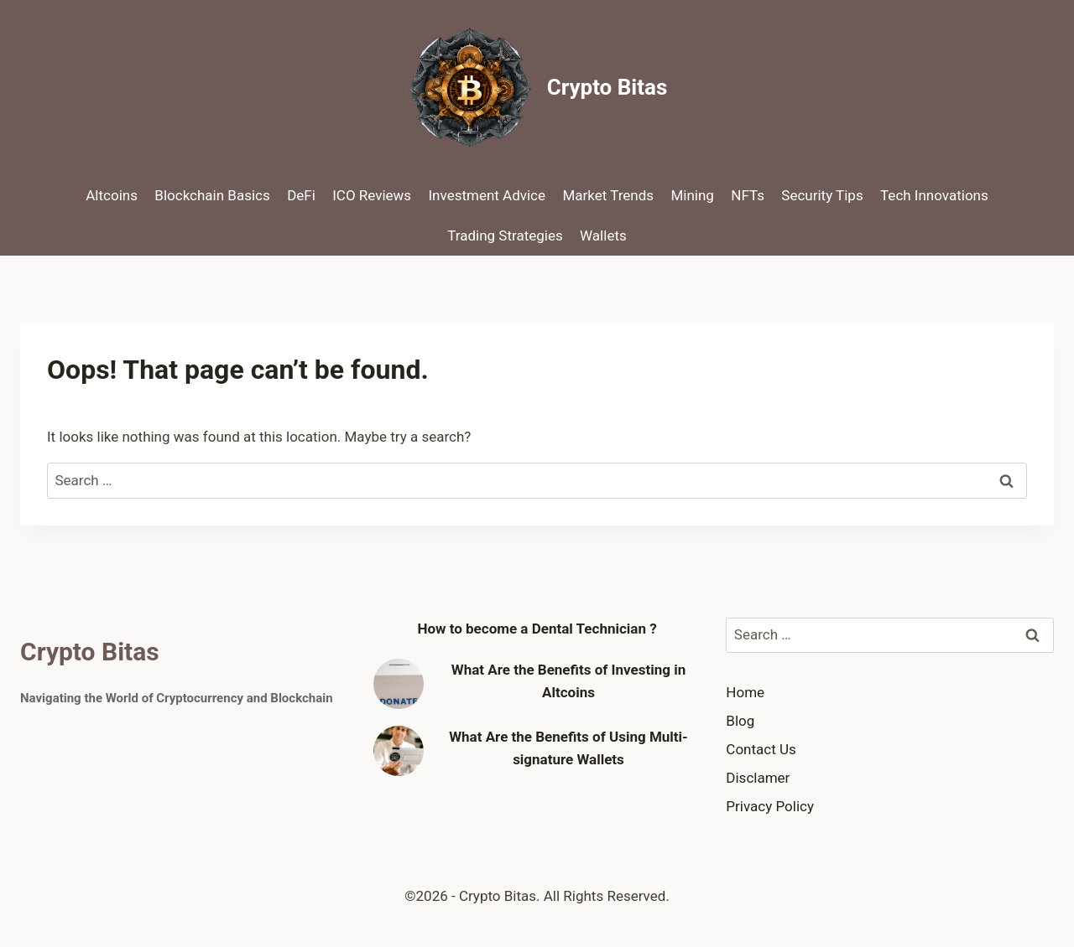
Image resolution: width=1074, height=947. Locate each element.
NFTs (747, 195)
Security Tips (822, 195)
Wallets (603, 235)
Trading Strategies (504, 235)
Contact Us (760, 749)
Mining (691, 195)
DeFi (301, 195)
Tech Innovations (934, 195)
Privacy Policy (770, 806)
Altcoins (112, 195)
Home (745, 692)
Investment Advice (487, 195)
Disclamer (758, 777)
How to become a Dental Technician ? (536, 628)
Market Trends (608, 195)
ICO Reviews (371, 195)
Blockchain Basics (211, 195)
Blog (740, 720)
